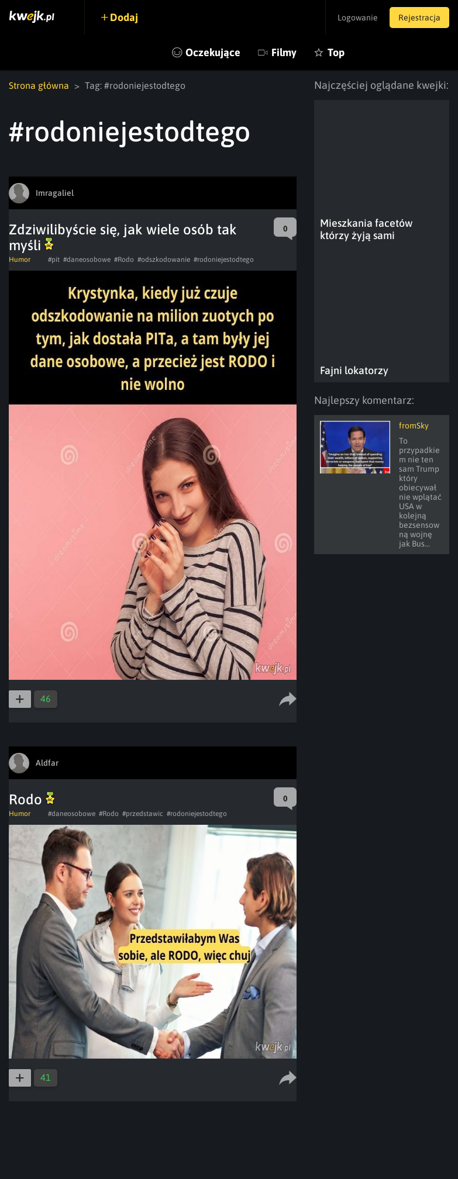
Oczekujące (212, 52)
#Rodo (124, 259)
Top (336, 52)
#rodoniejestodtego (224, 259)
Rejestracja (419, 17)
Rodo (31, 799)
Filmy (284, 52)
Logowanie (358, 17)
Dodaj (124, 17)
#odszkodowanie (163, 259)
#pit (54, 259)
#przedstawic (142, 814)
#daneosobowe (87, 259)
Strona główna (39, 85)
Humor (19, 259)
